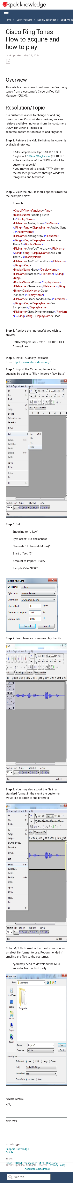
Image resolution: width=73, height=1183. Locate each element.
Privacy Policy (57, 1165)
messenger (30, 1162)
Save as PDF (8, 61)
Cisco (9, 1162)
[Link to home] (23, 5)
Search (10, 1177)
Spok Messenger (46, 19)
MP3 (41, 1162)
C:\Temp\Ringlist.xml (38, 156)
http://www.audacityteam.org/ (32, 362)
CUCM (18, 1162)
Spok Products (25, 19)
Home (8, 19)
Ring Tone (52, 1162)
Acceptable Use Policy (37, 1168)
